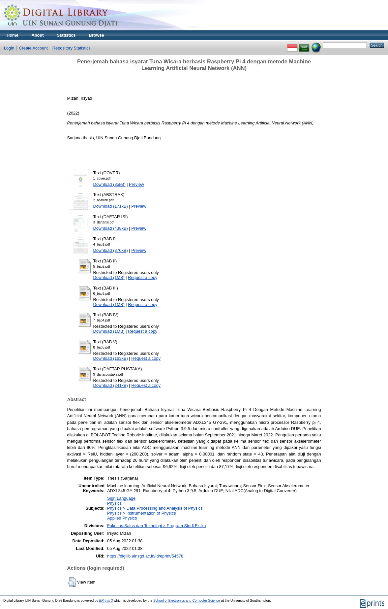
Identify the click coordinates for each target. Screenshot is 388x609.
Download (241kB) (110, 385)
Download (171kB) (110, 206)
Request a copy (142, 277)
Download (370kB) (110, 250)
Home (12, 35)
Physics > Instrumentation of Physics (141, 513)
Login (9, 48)
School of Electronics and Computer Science (186, 600)
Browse (96, 35)
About (38, 35)
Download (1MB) (109, 277)
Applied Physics (122, 518)
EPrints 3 (106, 600)
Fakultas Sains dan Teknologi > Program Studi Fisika (156, 525)
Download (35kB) (109, 184)
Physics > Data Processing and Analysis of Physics (155, 508)
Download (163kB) (110, 358)
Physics (114, 503)
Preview (136, 184)
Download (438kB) (110, 228)
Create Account (33, 48)
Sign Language (121, 498)
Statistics (66, 35)
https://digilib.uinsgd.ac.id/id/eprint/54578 (145, 556)
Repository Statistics (71, 48)
